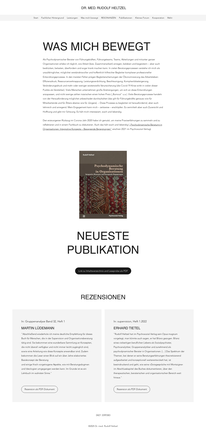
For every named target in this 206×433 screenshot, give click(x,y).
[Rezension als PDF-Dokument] (39, 389)
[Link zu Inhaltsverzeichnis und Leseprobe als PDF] (103, 270)
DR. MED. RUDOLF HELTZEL (103, 8)
